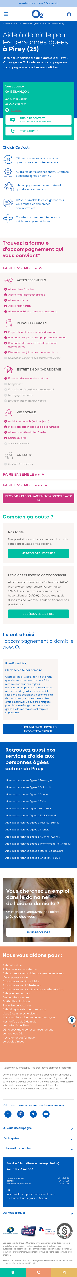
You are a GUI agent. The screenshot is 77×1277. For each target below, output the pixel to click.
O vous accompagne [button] (17, 1128)
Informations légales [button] (17, 1148)
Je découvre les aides (38, 614)
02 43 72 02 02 (49, 1088)
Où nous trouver (14, 1213)
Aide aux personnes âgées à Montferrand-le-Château (37, 843)
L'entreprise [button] (11, 1138)
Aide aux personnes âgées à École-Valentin (31, 815)
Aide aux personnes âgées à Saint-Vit (28, 787)
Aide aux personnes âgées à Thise (25, 801)
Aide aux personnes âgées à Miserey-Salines (32, 822)
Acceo (43, 1198)
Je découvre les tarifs (38, 553)
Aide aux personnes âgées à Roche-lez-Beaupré (34, 850)
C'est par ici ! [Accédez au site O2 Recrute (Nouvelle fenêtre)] (51, 3)
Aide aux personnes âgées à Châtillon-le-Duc (32, 857)
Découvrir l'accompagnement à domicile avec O (38, 498)
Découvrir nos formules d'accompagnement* (38, 729)
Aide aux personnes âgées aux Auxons (28, 808)
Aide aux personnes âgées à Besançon (28, 780)
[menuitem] (13, 1272)
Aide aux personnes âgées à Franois (27, 829)
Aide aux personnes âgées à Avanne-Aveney (32, 836)
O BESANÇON (17, 92)
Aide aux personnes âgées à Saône (26, 794)
